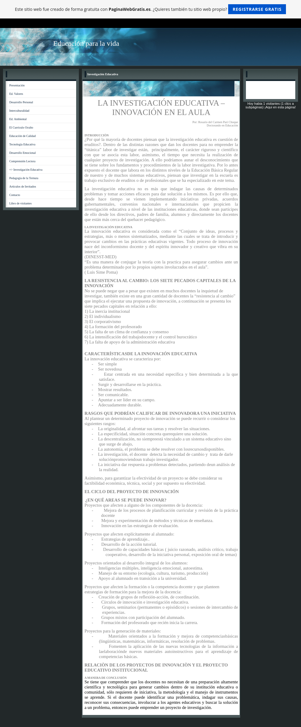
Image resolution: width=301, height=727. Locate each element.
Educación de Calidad (22, 136)
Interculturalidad (19, 110)
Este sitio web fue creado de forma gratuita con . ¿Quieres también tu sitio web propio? (150, 9)
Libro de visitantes (20, 203)
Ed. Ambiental (18, 119)
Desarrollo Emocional (22, 152)
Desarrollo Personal (21, 102)
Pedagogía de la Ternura (24, 178)
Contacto (14, 195)
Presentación (17, 85)
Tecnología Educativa (22, 144)
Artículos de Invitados (22, 186)
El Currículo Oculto (21, 127)
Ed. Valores (16, 93)
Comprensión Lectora (22, 161)
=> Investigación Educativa (25, 169)
